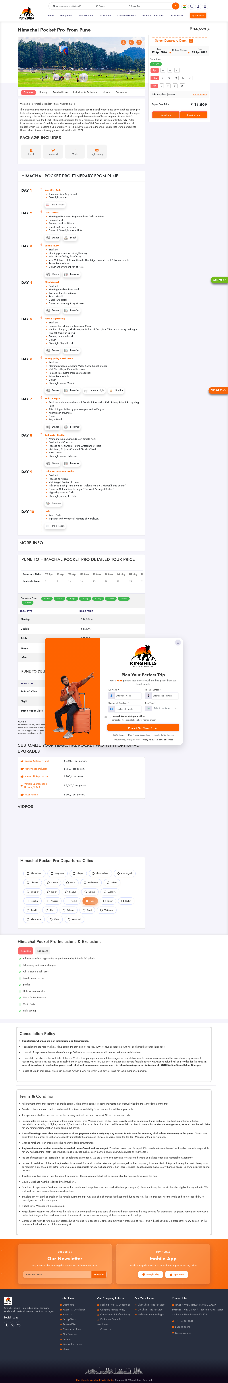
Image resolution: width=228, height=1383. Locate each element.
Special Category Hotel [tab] (35, 761)
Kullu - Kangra (52, 398)
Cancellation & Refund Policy (113, 1314)
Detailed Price (60, 92)
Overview (28, 92)
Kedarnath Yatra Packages (149, 1314)
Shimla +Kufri (52, 245)
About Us (66, 1314)
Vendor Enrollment (71, 1344)
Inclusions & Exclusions (85, 92)
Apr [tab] (155, 70)
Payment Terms (113, 723)
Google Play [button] (150, 1274)
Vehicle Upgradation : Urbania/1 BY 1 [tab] (34, 785)
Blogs (64, 1349)
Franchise (198, 15)
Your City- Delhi (53, 190)
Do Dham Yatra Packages (149, 1309)
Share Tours (105, 15)
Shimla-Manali (52, 282)
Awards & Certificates (153, 15)
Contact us (104, 1329)
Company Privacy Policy (111, 1309)
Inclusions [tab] (25, 951)
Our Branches (176, 15)
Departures (121, 92)
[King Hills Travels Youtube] (18, 1324)
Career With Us (181, 1333)
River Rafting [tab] (29, 795)
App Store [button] (176, 1274)
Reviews (65, 1339)
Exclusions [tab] (42, 951)
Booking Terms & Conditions (113, 1304)
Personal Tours (86, 15)
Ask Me (219, 279)
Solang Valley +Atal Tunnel (59, 358)
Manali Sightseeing (55, 318)
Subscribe (99, 1274)
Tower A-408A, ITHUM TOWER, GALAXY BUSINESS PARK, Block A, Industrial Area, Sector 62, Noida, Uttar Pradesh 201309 (197, 1309)
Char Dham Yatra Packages (150, 1304)
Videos (106, 92)
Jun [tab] (154, 85)
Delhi (47, 511)
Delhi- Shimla (52, 212)
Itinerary (43, 92)
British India (121, 120)
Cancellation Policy (134, 723)
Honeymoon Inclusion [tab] (34, 769)
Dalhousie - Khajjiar (55, 435)
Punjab (108, 127)
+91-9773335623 (184, 1320)
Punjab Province (103, 120)
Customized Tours (70, 1329)
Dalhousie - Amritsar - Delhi (59, 471)
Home (51, 15)
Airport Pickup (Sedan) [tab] (34, 776)
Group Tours (66, 15)
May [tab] (155, 78)
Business (218, 390)
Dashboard (67, 1304)
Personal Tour (68, 1324)
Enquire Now (193, 115)
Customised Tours (127, 15)
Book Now (166, 115)
